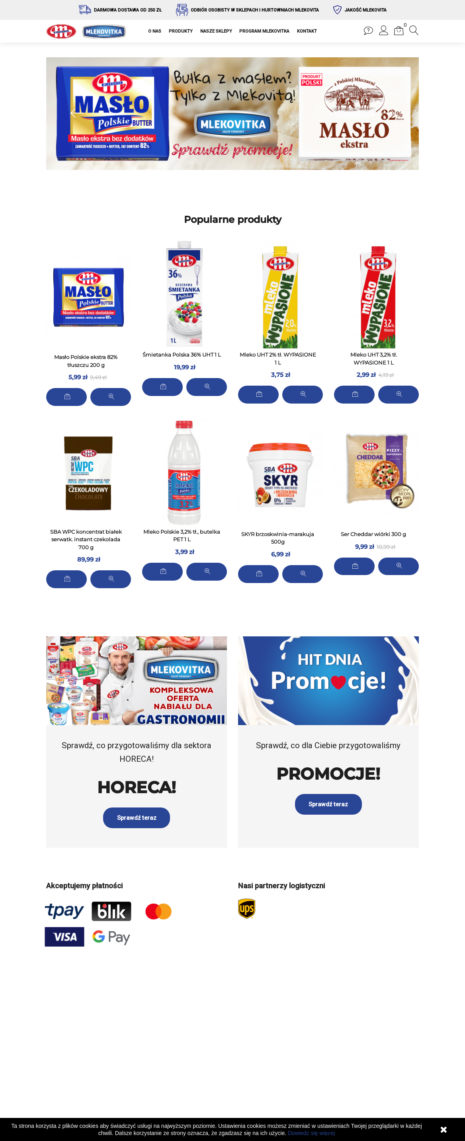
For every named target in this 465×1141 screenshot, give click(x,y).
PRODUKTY (181, 31)
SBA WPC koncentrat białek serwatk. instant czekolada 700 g (86, 538)
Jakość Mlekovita (365, 10)
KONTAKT (307, 31)
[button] (384, 33)
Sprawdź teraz (136, 803)
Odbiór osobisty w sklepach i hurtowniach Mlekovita (255, 10)
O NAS (154, 31)
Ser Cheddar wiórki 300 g (373, 534)
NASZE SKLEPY (216, 31)
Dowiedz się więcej (311, 1133)
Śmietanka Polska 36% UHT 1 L (182, 354)
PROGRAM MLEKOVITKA (264, 31)
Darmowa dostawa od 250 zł (128, 10)
